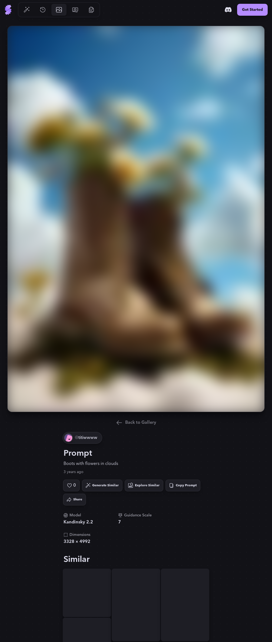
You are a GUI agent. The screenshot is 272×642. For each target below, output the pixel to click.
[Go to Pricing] (75, 10)
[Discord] (228, 9)
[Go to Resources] (91, 10)
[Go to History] (43, 10)
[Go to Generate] (26, 10)
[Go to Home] (8, 9)
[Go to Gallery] (59, 10)
